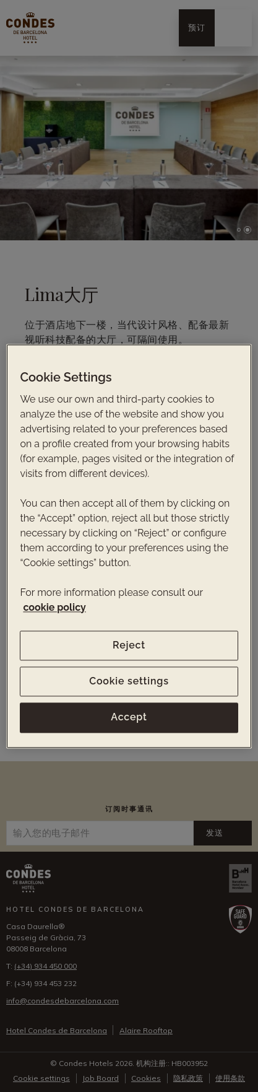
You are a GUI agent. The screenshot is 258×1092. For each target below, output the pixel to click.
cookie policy (54, 607)
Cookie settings (129, 681)
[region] (128, 546)
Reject (129, 645)
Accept (129, 717)
